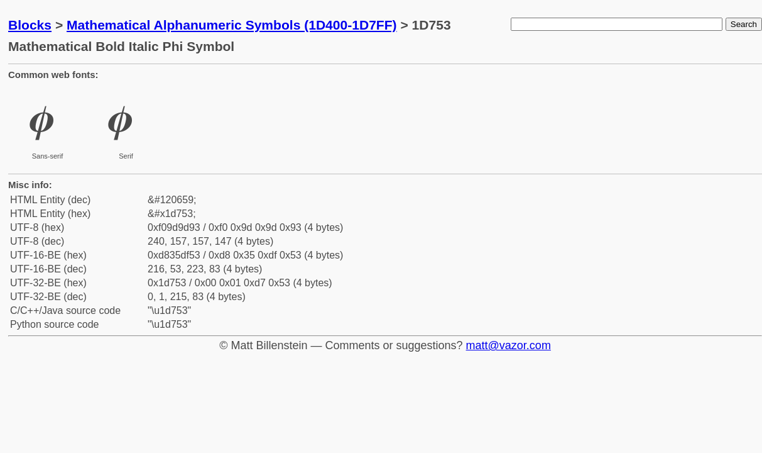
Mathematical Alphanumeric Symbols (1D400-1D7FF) (232, 25)
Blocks (30, 25)
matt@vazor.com (508, 345)
